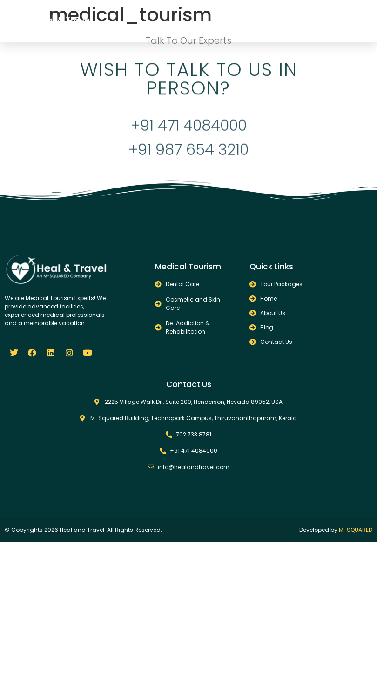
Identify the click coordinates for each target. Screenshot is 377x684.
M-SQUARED (355, 530)
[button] (307, 21)
